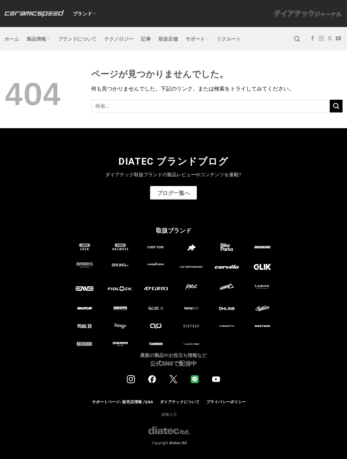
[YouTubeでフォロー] (338, 39)
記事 (146, 39)
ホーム (11, 39)
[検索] (297, 39)
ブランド (84, 14)
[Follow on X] (329, 39)
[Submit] (336, 106)
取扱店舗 (168, 39)
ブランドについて (77, 39)
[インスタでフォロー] (321, 39)
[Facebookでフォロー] (312, 39)
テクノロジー (118, 39)
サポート (197, 39)
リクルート (229, 39)
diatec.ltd (178, 442)
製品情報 (38, 39)
